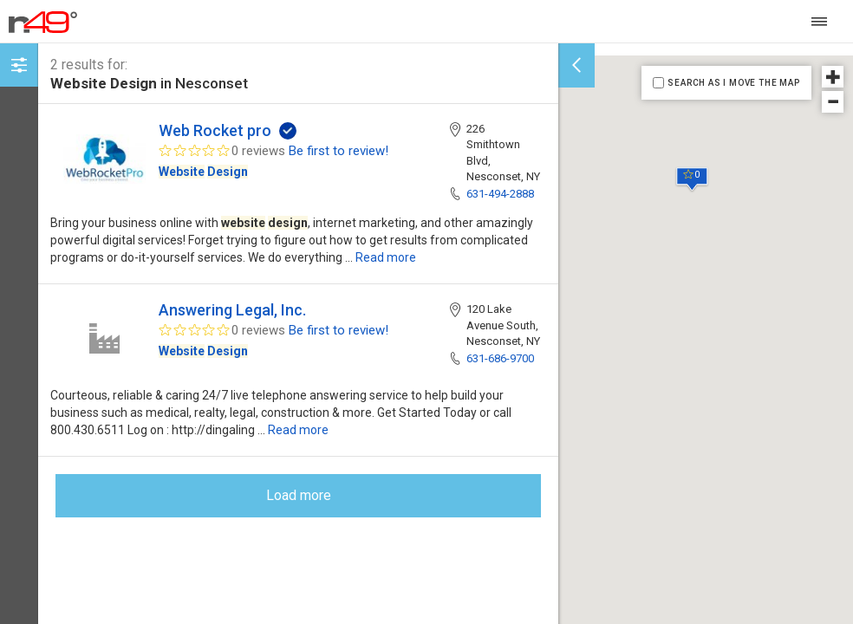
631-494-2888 (500, 193)
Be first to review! (338, 151)
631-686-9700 (500, 358)
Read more (385, 257)
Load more (298, 495)
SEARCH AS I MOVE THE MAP (733, 83)
